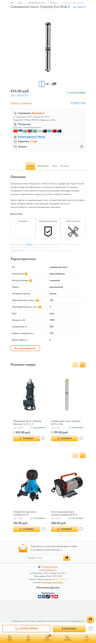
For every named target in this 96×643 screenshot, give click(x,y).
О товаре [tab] (30, 166)
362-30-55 (49, 567)
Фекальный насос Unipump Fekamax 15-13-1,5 (27, 422)
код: (79, 7)
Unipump (29, 244)
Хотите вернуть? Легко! (31, 136)
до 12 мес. (17, 127)
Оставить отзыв (78, 102)
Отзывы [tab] (54, 166)
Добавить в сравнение (21, 103)
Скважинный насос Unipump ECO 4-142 (66, 422)
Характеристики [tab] (43, 166)
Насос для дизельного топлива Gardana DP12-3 (64, 513)
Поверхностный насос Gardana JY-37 (25, 513)
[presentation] (75, 364)
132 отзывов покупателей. (52, 582)
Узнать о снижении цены (19, 95)
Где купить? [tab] (65, 166)
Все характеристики (25, 348)
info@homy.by (50, 570)
